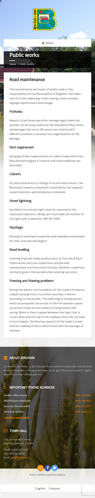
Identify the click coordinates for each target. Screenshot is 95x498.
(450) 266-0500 (83, 400)
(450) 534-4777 (83, 406)
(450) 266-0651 (83, 395)
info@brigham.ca (20, 457)
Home (12, 64)
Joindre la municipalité (16, 417)
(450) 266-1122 (83, 411)
